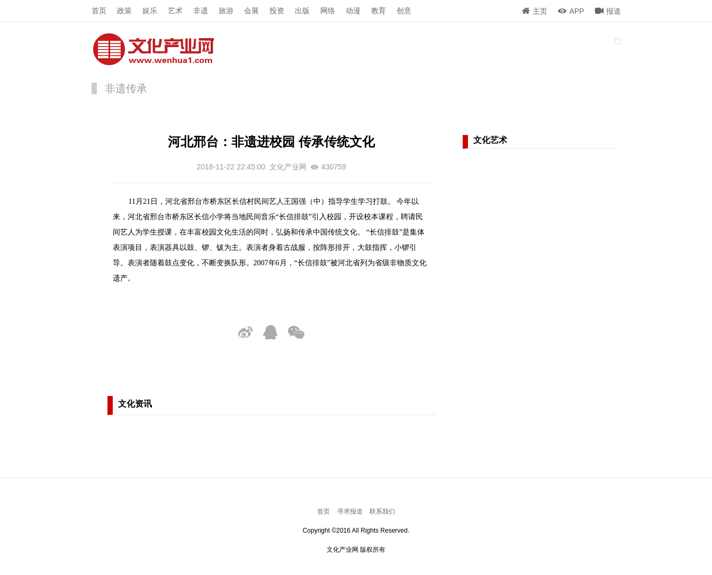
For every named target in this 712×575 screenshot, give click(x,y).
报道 (608, 11)
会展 (251, 10)
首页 (99, 10)
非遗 (200, 10)
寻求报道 (350, 511)
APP (571, 11)
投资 (276, 10)
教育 (378, 10)
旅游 (226, 10)
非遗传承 (126, 88)
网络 (327, 10)
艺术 (175, 10)
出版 (302, 10)
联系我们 (382, 511)
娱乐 (149, 10)
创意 (403, 10)
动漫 (353, 10)
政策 (124, 10)
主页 (534, 11)
